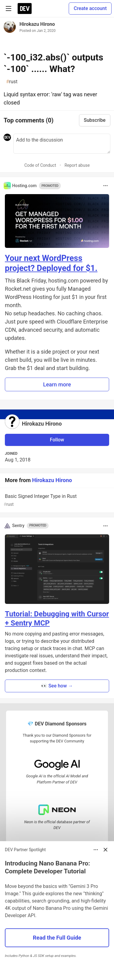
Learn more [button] (57, 384)
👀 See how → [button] (57, 686)
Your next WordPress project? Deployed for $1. (51, 263)
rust (12, 81)
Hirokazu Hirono (37, 24)
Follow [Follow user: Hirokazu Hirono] (57, 440)
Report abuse (77, 165)
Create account (90, 8)
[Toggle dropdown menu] (105, 185)
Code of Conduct (40, 165)
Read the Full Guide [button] (57, 937)
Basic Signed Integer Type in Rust (56, 500)
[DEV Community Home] (24, 8)
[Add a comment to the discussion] (62, 143)
